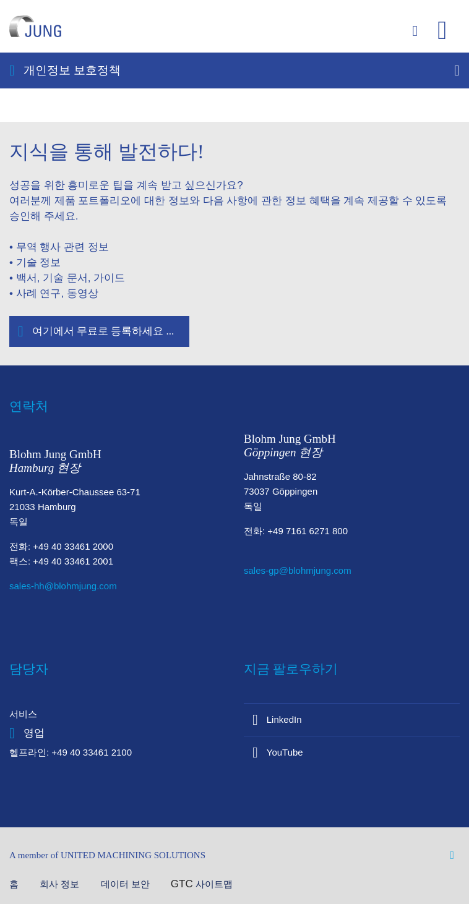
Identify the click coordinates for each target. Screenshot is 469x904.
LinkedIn (284, 719)
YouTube (285, 752)
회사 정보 (61, 884)
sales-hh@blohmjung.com (63, 586)
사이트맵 (214, 884)
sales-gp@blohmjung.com (297, 570)
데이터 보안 (126, 884)
